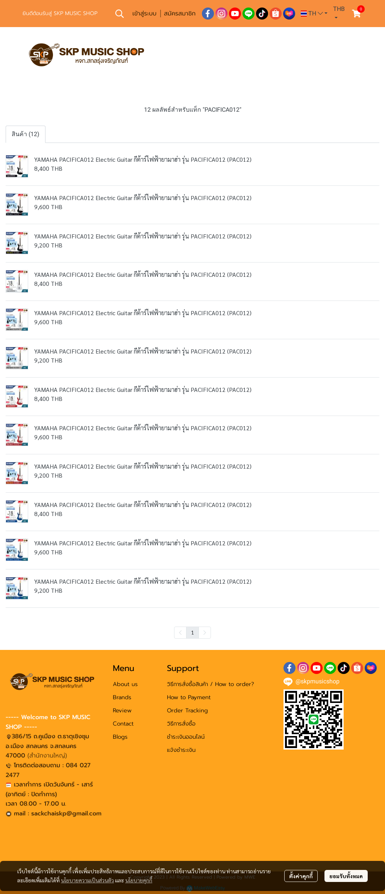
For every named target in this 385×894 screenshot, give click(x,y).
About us (125, 684)
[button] (119, 13)
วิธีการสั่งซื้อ (181, 723)
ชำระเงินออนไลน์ (186, 737)
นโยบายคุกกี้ (138, 880)
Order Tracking (187, 710)
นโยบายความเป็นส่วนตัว (87, 880)
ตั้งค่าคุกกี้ (301, 876)
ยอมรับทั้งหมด (346, 876)
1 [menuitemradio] (192, 632)
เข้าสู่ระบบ (144, 13)
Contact (123, 723)
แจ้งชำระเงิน (181, 750)
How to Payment (189, 697)
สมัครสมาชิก (180, 13)
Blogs (120, 737)
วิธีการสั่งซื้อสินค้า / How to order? (210, 684)
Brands (122, 697)
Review (122, 710)
